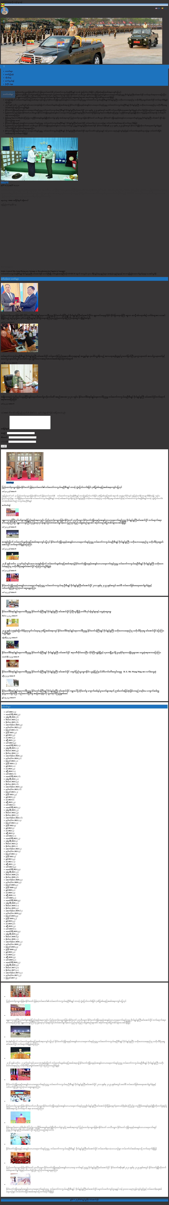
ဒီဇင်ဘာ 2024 (10, 753)
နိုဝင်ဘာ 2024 (10, 756)
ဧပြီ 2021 (9, 867)
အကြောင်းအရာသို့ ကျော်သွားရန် (11, 2)
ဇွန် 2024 (9, 769)
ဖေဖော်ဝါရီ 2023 (11, 810)
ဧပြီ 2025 (9, 743)
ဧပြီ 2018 (9, 960)
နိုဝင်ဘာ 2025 (10, 725)
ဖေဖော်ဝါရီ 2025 (11, 748)
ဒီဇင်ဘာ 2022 (10, 815)
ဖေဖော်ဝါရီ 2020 (11, 903)
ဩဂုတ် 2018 (10, 949)
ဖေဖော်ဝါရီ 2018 (11, 965)
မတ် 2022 (9, 838)
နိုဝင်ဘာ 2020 (10, 880)
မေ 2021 (9, 864)
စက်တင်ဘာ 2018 (12, 947)
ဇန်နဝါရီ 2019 (10, 936)
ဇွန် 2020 (9, 893)
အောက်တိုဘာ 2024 (12, 758)
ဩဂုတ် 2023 (10, 794)
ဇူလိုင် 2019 (9, 921)
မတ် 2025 (9, 745)
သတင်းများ (9, 71)
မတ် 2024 (9, 776)
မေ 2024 (9, 771)
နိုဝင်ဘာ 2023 (10, 787)
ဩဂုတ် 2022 (10, 825)
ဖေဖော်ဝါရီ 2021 (11, 872)
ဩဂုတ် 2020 (10, 887)
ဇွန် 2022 (9, 831)
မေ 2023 (9, 802)
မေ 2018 (9, 957)
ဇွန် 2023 (9, 800)
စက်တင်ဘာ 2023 (12, 792)
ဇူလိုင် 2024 (9, 766)
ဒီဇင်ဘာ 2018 (10, 939)
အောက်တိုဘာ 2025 (12, 727)
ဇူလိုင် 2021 (9, 859)
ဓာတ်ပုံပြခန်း (9, 74)
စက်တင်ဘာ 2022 (12, 823)
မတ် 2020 (9, 900)
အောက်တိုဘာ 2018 (12, 944)
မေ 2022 (9, 833)
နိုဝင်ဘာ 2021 (10, 849)
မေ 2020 (9, 895)
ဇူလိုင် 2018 (9, 952)
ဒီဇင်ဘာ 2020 (10, 877)
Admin (11, 322)
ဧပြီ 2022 (9, 836)
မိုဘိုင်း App (9, 84)
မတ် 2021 (9, 869)
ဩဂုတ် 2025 (10, 732)
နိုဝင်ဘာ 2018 (10, 942)
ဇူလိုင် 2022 (9, 828)
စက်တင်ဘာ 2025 (12, 730)
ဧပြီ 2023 (9, 805)
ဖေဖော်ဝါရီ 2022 (11, 841)
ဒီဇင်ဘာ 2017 (10, 970)
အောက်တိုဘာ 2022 (12, 820)
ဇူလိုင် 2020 (9, 890)
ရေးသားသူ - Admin (7, 200)
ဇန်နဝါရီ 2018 (10, 967)
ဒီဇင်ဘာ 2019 (10, 908)
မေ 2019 (9, 926)
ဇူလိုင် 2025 (9, 735)
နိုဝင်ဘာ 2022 (10, 818)
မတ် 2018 (9, 962)
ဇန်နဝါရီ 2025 (10, 750)
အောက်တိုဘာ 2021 (12, 851)
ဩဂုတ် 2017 (10, 980)
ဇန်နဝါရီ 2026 (10, 720)
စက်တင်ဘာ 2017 (12, 978)
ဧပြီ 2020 (9, 898)
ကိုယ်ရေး (8, 78)
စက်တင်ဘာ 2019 (12, 916)
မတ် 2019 (9, 931)
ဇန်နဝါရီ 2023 (10, 812)
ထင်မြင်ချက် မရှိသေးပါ (20, 200)
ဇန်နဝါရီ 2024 (10, 781)
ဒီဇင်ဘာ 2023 (10, 784)
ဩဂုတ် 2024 (10, 763)
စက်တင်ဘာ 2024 (12, 761)
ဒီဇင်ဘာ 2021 (10, 846)
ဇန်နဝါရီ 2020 (10, 905)
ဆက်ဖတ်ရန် (6, 508)
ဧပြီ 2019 (9, 929)
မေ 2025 (9, 740)
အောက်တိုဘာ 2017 (12, 975)
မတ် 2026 (9, 714)
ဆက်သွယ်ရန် (9, 81)
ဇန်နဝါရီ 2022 (10, 843)
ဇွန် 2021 (9, 862)
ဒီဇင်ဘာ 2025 (10, 722)
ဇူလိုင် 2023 (9, 797)
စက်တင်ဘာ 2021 (12, 854)
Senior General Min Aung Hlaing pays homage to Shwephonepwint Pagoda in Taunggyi (33, 271)
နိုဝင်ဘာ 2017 (10, 973)
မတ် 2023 (9, 807)
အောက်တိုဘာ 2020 (12, 882)
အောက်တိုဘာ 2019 (12, 913)
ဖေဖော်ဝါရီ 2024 (11, 779)
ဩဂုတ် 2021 (10, 856)
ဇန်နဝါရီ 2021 (10, 874)
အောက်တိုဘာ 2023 (12, 789)
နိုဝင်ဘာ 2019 (10, 911)
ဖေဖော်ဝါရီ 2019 (11, 934)
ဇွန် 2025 (9, 738)
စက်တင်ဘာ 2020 (12, 885)
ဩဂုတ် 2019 (10, 918)
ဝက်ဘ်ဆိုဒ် (4, 444)
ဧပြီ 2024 (9, 774)
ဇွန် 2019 (9, 924)
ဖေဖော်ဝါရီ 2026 (11, 717)
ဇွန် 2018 (9, 955)
